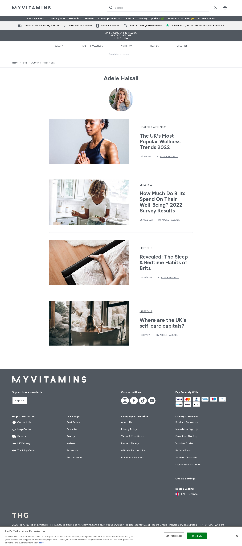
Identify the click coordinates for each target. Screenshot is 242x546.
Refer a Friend (183, 450)
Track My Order (23, 450)
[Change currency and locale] (186, 494)
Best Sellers (73, 422)
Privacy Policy (129, 429)
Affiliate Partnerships (133, 450)
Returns (19, 436)
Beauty (59, 45)
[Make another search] (121, 54)
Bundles (89, 18)
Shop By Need (35, 18)
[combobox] (158, 8)
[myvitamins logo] (31, 7)
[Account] (215, 7)
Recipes (154, 45)
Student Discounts (186, 457)
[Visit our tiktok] (143, 400)
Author (35, 63)
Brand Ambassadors (132, 457)
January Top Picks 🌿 (151, 18)
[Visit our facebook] (134, 400)
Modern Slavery (130, 443)
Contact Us (21, 422)
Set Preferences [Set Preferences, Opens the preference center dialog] (174, 536)
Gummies (75, 18)
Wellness (72, 443)
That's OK (197, 536)
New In (130, 18)
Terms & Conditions (132, 436)
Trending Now (56, 18)
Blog (25, 63)
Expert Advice (206, 18)
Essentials (72, 450)
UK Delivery (21, 443)
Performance (74, 457)
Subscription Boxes (110, 18)
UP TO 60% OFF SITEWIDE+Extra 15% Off (121, 35)
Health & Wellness (92, 45)
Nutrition (126, 45)
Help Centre (22, 429)
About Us (126, 422)
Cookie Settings (185, 478)
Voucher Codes (184, 443)
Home (15, 63)
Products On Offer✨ (181, 18)
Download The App (186, 436)
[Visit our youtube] (152, 400)
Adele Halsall (49, 63)
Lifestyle (182, 45)
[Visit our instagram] (125, 400)
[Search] (111, 8)
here (41, 543)
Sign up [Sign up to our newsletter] (19, 400)
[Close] (236, 535)
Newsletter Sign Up (186, 429)
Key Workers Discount (188, 464)
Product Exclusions (186, 422)
